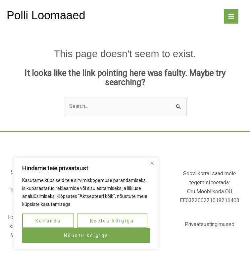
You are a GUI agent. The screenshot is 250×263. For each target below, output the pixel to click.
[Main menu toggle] (231, 16)
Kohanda (48, 220)
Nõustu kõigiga (86, 235)
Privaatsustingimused (209, 225)
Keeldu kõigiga (112, 220)
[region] (86, 203)
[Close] (152, 163)
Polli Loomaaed (46, 15)
